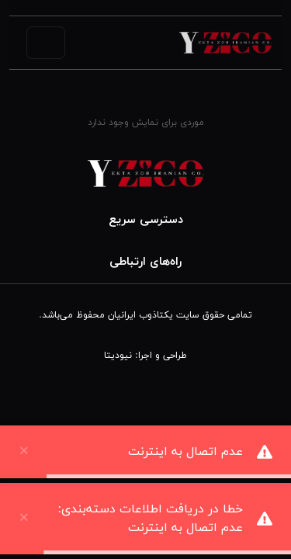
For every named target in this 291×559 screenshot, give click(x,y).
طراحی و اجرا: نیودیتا (145, 355)
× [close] (24, 515)
